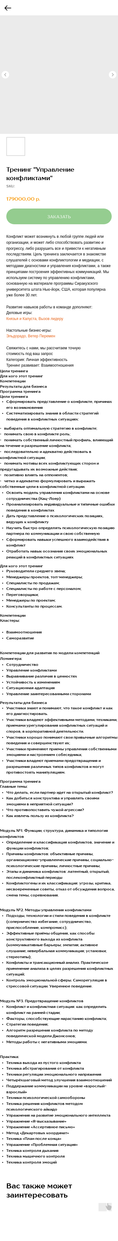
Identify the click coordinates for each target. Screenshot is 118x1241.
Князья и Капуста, (21, 319)
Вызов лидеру (50, 319)
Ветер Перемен (41, 336)
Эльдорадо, (17, 336)
